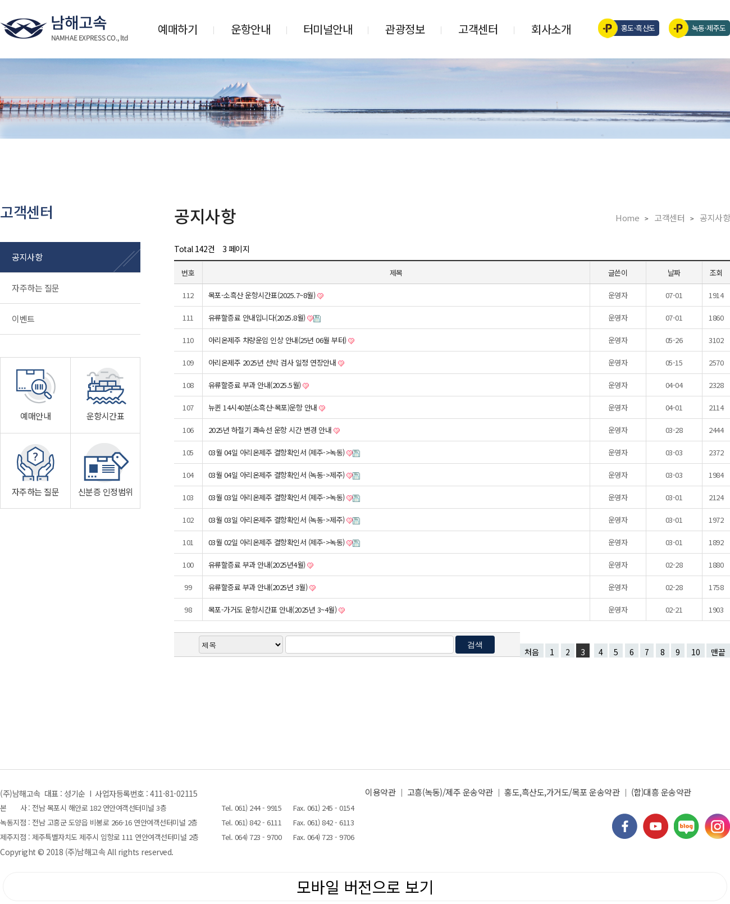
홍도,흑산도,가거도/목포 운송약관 (561, 792)
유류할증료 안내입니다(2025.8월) (258, 317)
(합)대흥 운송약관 (661, 792)
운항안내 (250, 29)
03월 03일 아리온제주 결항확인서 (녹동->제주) (277, 519)
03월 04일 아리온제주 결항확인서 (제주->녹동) (277, 452)
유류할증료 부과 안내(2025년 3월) (258, 587)
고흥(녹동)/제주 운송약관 (450, 792)
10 (693, 650)
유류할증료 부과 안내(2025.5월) (255, 385)
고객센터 (478, 29)
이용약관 (380, 792)
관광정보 (405, 29)
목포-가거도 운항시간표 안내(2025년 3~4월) (273, 609)
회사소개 (551, 29)
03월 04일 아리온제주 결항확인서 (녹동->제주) (277, 474)
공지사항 (27, 257)
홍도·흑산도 (630, 28)
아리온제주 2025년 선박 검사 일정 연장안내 (273, 362)
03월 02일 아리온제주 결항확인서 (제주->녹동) (277, 542)
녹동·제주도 (701, 28)
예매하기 (177, 29)
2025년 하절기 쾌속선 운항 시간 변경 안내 (271, 429)
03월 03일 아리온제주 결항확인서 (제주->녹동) (277, 497)
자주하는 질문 (36, 288)
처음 (531, 652)
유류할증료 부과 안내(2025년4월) (258, 564)
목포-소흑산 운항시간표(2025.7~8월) (262, 295)
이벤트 (23, 319)
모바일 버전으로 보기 (365, 886)
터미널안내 (328, 29)
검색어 (0, 0)
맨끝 (718, 652)
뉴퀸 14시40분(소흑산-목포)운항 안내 (264, 407)
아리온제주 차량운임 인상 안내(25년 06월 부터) (278, 340)
